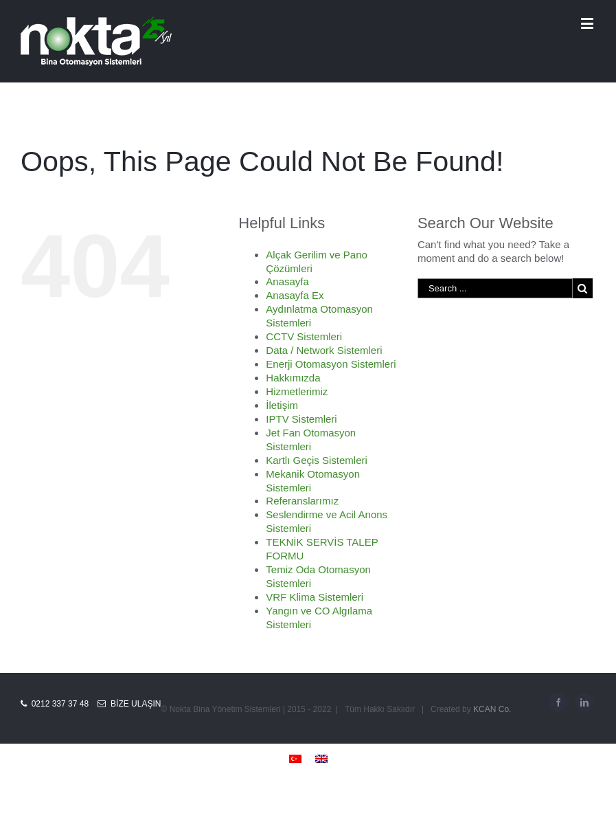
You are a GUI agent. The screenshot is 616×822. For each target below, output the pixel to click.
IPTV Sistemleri (301, 419)
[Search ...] (495, 288)
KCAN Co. (492, 709)
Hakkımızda (293, 378)
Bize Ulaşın (129, 704)
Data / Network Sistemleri (324, 350)
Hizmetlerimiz (297, 391)
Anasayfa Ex (294, 295)
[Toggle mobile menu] (588, 23)
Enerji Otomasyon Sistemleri (331, 364)
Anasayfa (287, 281)
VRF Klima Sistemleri (314, 597)
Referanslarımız (302, 501)
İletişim (282, 405)
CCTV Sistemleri (304, 336)
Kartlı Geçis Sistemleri (316, 460)
